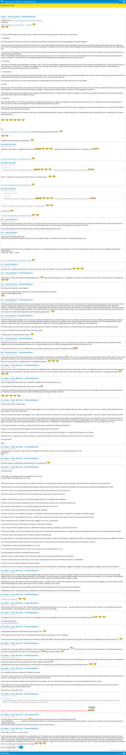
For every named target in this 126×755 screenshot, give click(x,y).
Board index (5, 753)
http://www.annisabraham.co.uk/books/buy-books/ (26, 20)
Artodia (123, 750)
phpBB (8, 750)
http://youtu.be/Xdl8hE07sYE (9, 623)
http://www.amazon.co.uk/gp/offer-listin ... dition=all (16, 25)
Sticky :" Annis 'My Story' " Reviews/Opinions (20, 2)
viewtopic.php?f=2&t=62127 (9, 599)
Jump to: (3, 747)
